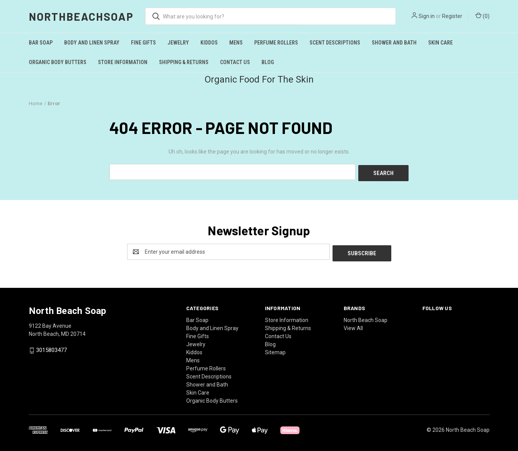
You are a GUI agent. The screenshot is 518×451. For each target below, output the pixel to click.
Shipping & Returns (184, 62)
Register (452, 16)
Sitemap (275, 349)
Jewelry (178, 43)
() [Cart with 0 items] (482, 15)
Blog (267, 62)
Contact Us (235, 62)
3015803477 (51, 347)
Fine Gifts (143, 43)
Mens (236, 43)
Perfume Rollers (276, 43)
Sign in (427, 16)
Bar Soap (41, 43)
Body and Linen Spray (91, 43)
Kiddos (209, 43)
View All (353, 325)
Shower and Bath (394, 43)
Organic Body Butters (57, 62)
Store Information (122, 62)
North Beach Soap (365, 317)
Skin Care (440, 43)
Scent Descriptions (334, 43)
